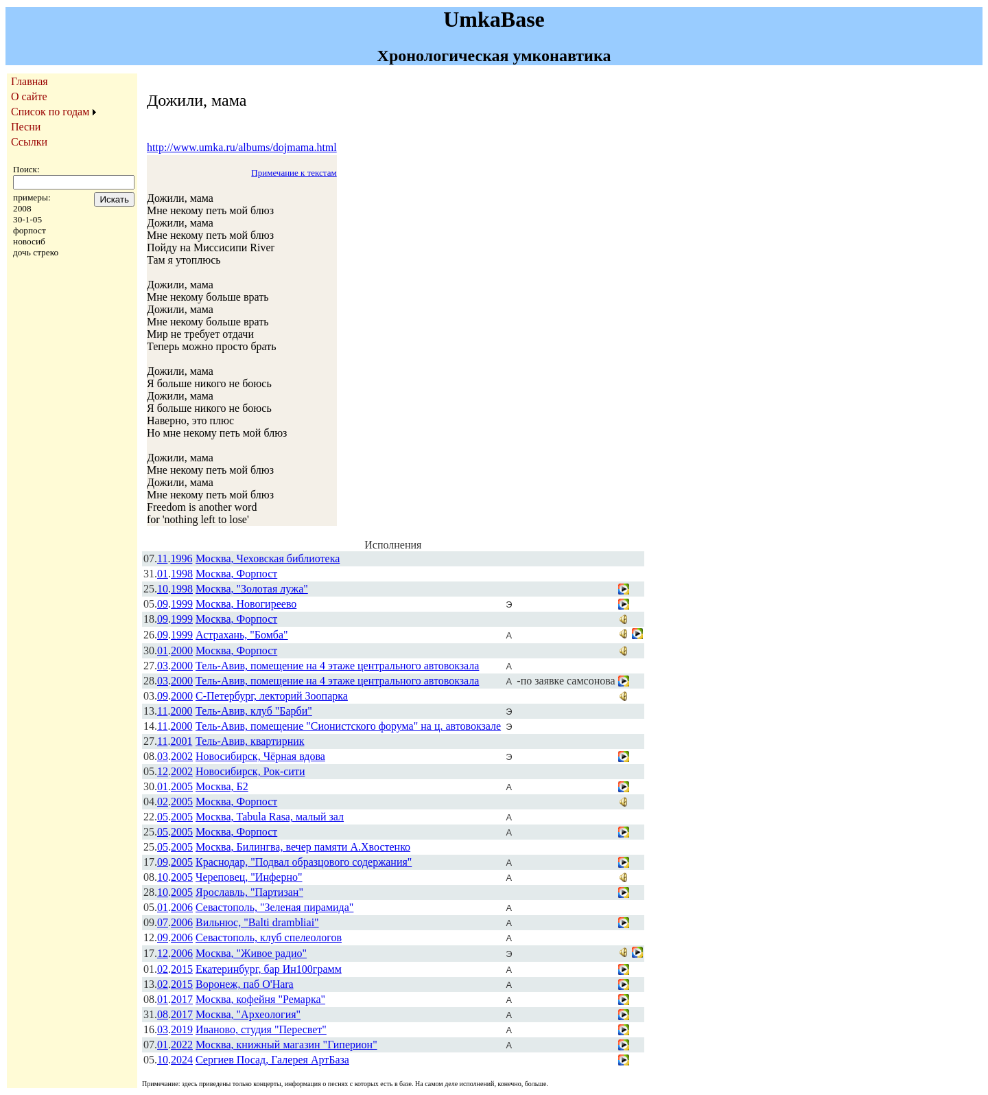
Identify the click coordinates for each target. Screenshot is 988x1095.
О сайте (29, 96)
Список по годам (50, 111)
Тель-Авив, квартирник (250, 741)
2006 (182, 907)
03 (162, 665)
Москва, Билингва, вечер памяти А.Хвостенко (303, 847)
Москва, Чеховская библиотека (268, 558)
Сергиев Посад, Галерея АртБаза (272, 1059)
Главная (29, 81)
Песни (25, 126)
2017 (182, 999)
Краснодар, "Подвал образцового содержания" (304, 862)
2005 (182, 786)
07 (162, 922)
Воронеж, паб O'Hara (245, 984)
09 (162, 604)
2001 (181, 741)
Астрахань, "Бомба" (242, 635)
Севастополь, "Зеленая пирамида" (274, 907)
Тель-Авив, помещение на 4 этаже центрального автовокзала (337, 665)
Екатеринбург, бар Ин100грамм (269, 969)
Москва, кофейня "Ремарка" (260, 999)
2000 (182, 650)
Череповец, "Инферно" (249, 877)
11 (162, 558)
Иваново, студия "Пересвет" (261, 1029)
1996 (181, 558)
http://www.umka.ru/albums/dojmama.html (242, 147)
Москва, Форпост (236, 573)
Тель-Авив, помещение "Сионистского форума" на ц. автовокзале (348, 726)
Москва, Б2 (222, 786)
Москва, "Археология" (248, 1014)
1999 (182, 604)
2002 (182, 756)
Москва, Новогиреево (246, 604)
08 (162, 1014)
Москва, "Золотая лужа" (252, 589)
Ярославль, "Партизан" (249, 892)
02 (162, 801)
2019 (182, 1029)
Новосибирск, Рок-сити (250, 771)
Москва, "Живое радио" (251, 953)
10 (162, 589)
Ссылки (29, 142)
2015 (182, 969)
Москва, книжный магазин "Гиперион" (286, 1044)
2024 (182, 1059)
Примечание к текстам (293, 173)
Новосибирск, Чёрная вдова (260, 756)
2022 (182, 1044)
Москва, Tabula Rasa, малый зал (270, 816)
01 (162, 573)
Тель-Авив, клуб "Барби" (254, 711)
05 (162, 816)
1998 (182, 573)
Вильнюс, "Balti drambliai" (257, 922)
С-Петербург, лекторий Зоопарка (272, 696)
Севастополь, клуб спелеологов (269, 937)
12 (162, 771)
